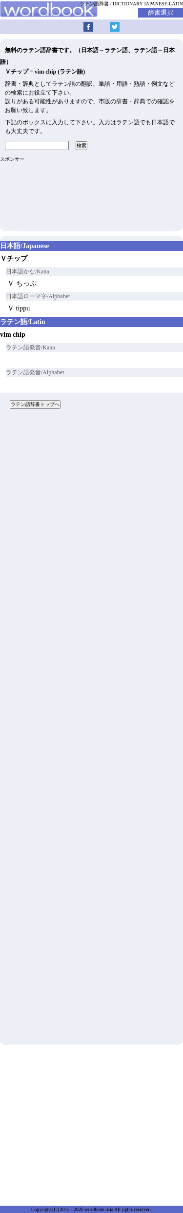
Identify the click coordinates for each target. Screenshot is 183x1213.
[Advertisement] (91, 730)
